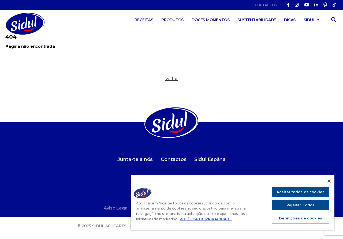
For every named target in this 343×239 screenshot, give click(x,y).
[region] (232, 202)
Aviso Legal (116, 208)
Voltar (171, 78)
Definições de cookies (300, 218)
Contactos (266, 5)
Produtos (172, 19)
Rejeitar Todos (300, 205)
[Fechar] (329, 181)
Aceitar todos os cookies (301, 192)
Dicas (290, 19)
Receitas (144, 19)
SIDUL (309, 19)
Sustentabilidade (256, 19)
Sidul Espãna (210, 159)
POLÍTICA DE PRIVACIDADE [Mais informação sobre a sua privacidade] (206, 219)
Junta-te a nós (135, 159)
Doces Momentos (210, 19)
